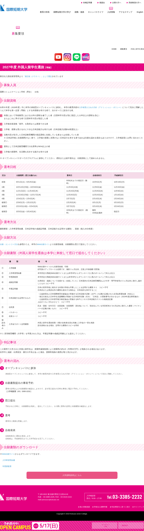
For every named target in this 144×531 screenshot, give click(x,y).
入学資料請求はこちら (72, 475)
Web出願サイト (45, 243)
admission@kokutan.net (51, 501)
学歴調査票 (7, 465)
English (140, 12)
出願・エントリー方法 (9, 243)
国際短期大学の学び (62, 12)
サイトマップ (139, 508)
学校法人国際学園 (100, 508)
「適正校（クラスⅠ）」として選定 (38, 75)
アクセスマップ (125, 12)
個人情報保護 (85, 508)
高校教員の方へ (135, 3)
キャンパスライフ (95, 12)
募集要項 (123, 48)
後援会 (102, 3)
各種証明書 (87, 3)
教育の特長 (45, 12)
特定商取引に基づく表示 (120, 508)
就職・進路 (79, 12)
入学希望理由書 (9, 459)
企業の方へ (116, 3)
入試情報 (111, 12)
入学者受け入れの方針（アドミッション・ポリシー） (102, 106)
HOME (114, 48)
